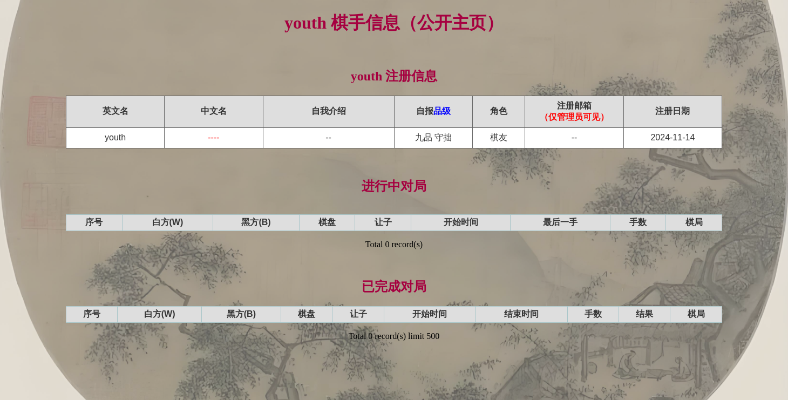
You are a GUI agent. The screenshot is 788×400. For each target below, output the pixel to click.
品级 (442, 111)
